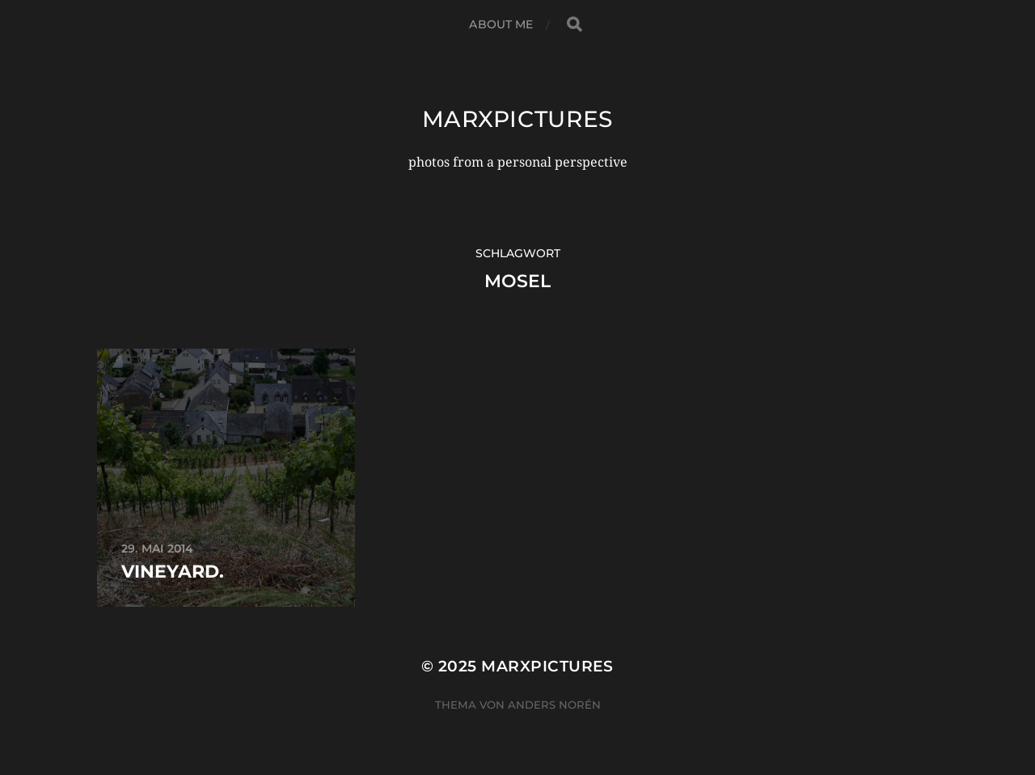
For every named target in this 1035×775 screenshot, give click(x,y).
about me (501, 24)
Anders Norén (554, 704)
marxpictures (517, 119)
